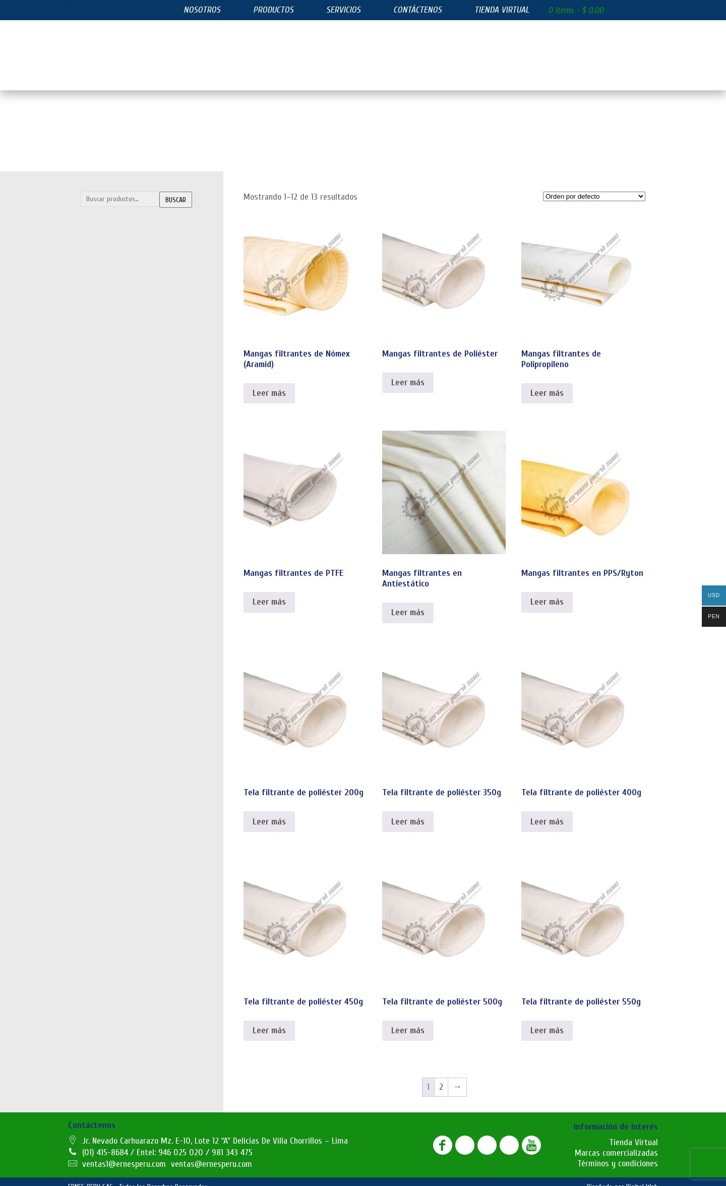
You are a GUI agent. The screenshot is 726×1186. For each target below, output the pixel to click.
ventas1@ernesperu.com (124, 1154)
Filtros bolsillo (108, 373)
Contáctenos (417, 10)
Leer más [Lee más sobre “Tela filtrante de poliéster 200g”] (269, 811)
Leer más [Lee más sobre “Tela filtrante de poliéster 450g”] (269, 1020)
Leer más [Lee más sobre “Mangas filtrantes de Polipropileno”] (547, 383)
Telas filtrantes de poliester (130, 313)
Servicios (343, 10)
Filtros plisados (110, 434)
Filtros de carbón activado (126, 393)
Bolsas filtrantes (113, 233)
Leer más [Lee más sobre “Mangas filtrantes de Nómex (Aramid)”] (269, 383)
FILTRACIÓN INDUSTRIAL (135, 212)
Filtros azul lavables (117, 353)
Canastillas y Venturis (120, 253)
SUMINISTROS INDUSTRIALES (142, 453)
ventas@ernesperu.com (211, 1154)
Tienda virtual (501, 10)
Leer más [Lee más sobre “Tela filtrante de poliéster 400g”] (547, 811)
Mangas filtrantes (115, 293)
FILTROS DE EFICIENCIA (132, 333)
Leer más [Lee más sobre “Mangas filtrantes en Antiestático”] (408, 602)
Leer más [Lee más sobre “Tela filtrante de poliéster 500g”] (408, 1020)
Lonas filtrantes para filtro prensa (139, 273)
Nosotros (202, 10)
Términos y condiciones (617, 1153)
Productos (273, 10)
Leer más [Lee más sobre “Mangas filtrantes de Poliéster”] (408, 372)
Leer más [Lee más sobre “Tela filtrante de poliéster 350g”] (408, 811)
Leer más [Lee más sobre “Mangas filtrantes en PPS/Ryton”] (547, 591)
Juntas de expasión (116, 474)
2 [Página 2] (441, 1077)
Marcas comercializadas (616, 1143)
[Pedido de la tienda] (594, 186)
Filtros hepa (105, 414)
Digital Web (642, 1176)
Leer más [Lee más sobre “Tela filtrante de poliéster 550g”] (547, 1020)
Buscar (175, 190)
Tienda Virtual (633, 1132)
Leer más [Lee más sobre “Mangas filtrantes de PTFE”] (269, 591)
